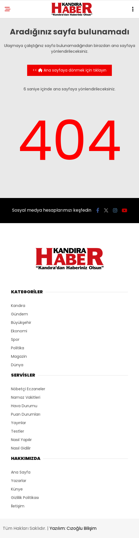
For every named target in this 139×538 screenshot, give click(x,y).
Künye (17, 489)
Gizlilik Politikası (25, 497)
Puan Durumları (25, 414)
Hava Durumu (24, 406)
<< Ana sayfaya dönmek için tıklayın (69, 70)
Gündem (19, 314)
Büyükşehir (21, 322)
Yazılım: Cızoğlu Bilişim (73, 528)
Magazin (19, 356)
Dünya (17, 365)
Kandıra (18, 305)
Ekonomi (19, 331)
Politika (17, 348)
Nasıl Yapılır (21, 439)
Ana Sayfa (20, 472)
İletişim (17, 506)
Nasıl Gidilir (21, 448)
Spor (15, 339)
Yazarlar (18, 480)
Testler (17, 431)
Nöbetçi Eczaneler (28, 389)
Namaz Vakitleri (25, 397)
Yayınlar (18, 422)
